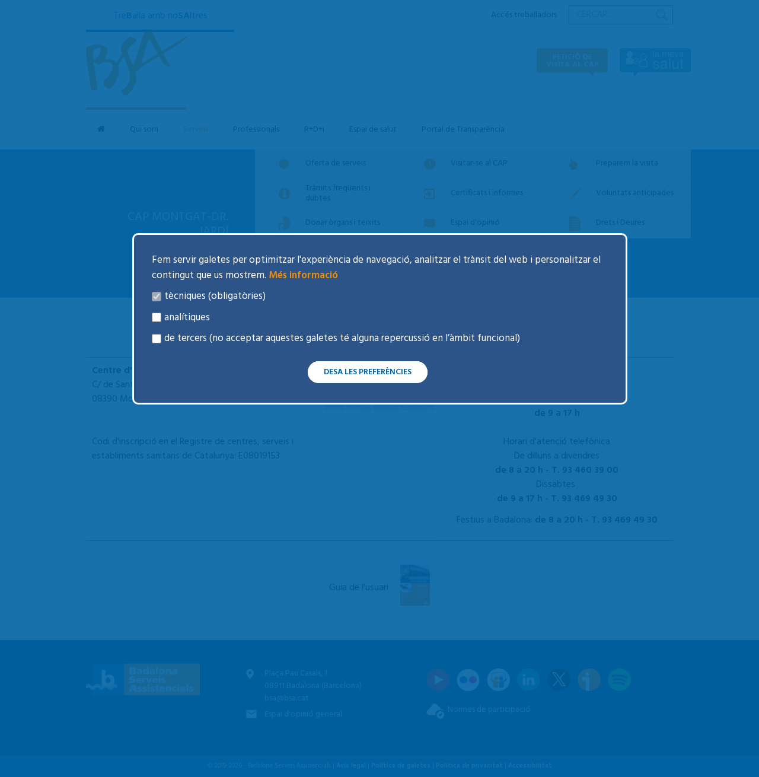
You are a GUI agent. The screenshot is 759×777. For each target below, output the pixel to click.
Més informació (302, 276)
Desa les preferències (368, 372)
